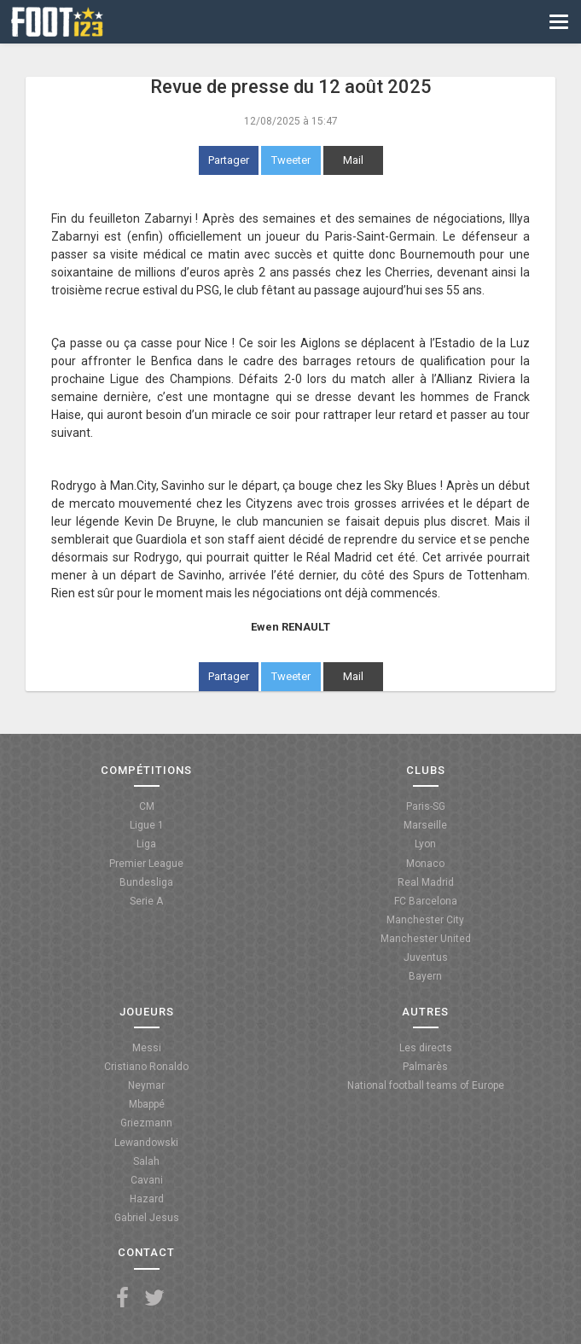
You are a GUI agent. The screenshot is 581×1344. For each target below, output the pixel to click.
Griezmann (146, 1123)
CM (146, 806)
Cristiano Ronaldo (146, 1067)
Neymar (146, 1085)
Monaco (425, 864)
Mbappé (147, 1104)
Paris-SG (425, 806)
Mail (353, 160)
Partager (228, 160)
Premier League (146, 864)
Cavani (147, 1180)
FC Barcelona (425, 901)
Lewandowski (146, 1143)
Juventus (426, 957)
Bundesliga (146, 882)
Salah (146, 1161)
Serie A (146, 901)
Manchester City (425, 920)
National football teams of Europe (425, 1085)
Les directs (425, 1048)
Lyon (425, 844)
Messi (146, 1048)
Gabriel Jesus (146, 1218)
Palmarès (425, 1067)
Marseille (425, 825)
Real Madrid (426, 882)
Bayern (425, 976)
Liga (146, 844)
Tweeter (291, 160)
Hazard (147, 1199)
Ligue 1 (147, 825)
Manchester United (426, 939)
